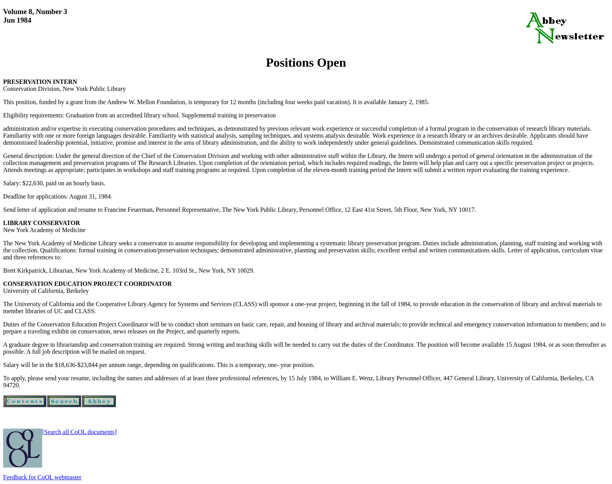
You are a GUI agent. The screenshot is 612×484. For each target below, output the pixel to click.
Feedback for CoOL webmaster (42, 477)
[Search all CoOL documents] (79, 432)
